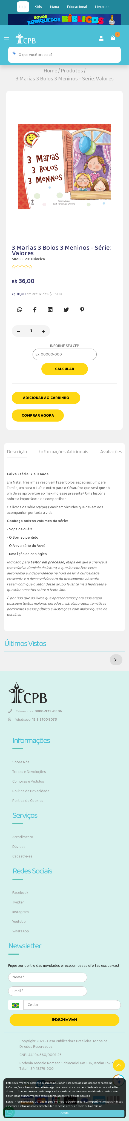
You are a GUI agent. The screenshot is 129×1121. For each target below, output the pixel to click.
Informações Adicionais (63, 452)
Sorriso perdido (25, 537)
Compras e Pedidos (28, 781)
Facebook (20, 893)
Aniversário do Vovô (28, 546)
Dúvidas (18, 847)
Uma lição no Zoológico (28, 554)
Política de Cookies (27, 801)
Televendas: (35, 711)
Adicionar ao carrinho (46, 398)
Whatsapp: (32, 720)
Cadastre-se (22, 856)
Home (50, 70)
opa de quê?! (21, 529)
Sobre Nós (21, 762)
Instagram (20, 912)
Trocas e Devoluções (29, 772)
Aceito (64, 1113)
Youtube (18, 922)
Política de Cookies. (78, 1095)
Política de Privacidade (30, 791)
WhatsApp (20, 931)
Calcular (64, 369)
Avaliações (111, 452)
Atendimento (22, 837)
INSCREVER (64, 1019)
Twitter (18, 902)
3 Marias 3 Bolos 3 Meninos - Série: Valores (65, 78)
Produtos (72, 70)
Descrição (17, 452)
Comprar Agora (38, 415)
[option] (64, 166)
